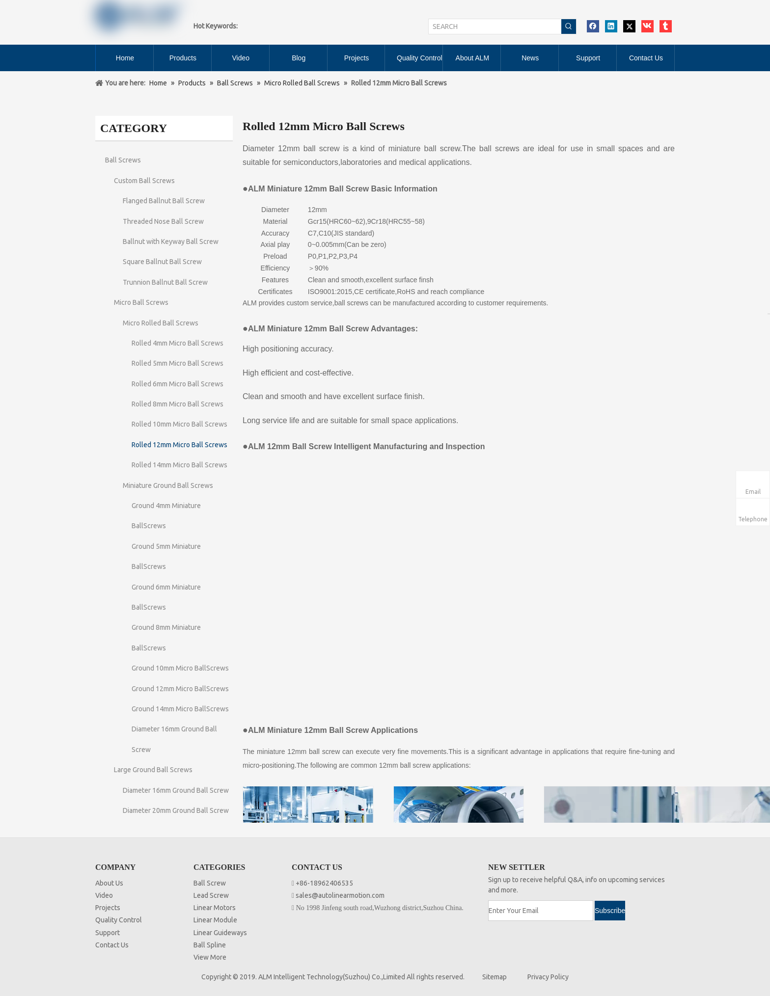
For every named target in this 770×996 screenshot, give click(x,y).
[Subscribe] (610, 910)
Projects (107, 908)
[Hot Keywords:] (568, 26)
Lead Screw (211, 895)
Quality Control (118, 920)
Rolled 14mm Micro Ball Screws (179, 465)
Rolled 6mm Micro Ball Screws (177, 384)
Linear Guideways (220, 933)
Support (107, 933)
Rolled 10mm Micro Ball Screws (179, 424)
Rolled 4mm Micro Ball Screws (177, 343)
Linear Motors (214, 908)
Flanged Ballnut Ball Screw (164, 201)
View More (209, 957)
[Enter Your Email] (540, 910)
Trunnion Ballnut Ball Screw (165, 282)
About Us (109, 883)
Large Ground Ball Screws (153, 770)
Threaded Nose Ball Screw (163, 221)
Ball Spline (209, 945)
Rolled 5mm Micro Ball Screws (177, 363)
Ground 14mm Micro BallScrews (180, 709)
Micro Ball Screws (141, 302)
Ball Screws (123, 160)
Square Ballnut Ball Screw (162, 262)
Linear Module (215, 920)
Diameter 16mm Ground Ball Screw (176, 790)
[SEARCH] (495, 26)
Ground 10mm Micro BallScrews (180, 668)
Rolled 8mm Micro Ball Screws (177, 404)
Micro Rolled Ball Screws (160, 323)
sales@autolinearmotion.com (340, 895)
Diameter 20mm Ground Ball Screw (176, 810)
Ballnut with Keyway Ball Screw (171, 241)
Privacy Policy (548, 977)
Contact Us (112, 945)
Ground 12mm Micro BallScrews (180, 689)
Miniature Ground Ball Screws (168, 485)
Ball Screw (209, 883)
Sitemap (494, 977)
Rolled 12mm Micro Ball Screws (179, 445)
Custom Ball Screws (144, 181)
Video (104, 895)
